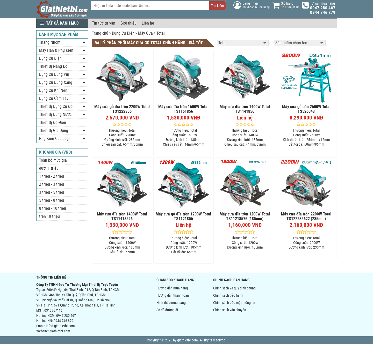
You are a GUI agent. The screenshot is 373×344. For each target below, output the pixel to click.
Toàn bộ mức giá (53, 160)
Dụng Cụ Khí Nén (53, 90)
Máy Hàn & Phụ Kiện (56, 50)
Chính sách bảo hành (228, 295)
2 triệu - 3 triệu (51, 184)
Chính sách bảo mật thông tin (234, 303)
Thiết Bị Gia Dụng (53, 130)
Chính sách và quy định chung (234, 288)
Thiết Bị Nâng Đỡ (53, 66)
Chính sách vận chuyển (229, 310)
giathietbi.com (59, 331)
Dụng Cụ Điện (123, 33)
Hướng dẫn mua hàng (172, 288)
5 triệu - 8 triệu (51, 200)
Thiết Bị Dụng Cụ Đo (56, 106)
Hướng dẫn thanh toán (172, 295)
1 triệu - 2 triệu (51, 176)
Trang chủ (100, 33)
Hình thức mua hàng (171, 303)
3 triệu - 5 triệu (51, 192)
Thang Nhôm (49, 42)
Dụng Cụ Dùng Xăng (55, 82)
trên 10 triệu (49, 216)
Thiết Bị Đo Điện (52, 122)
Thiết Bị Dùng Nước (55, 114)
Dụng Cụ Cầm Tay (53, 98)
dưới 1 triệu (49, 168)
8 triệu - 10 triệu (52, 208)
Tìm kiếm (217, 6)
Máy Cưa (145, 33)
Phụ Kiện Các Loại (54, 138)
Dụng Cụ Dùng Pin (54, 74)
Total (160, 33)
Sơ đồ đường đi (167, 310)
